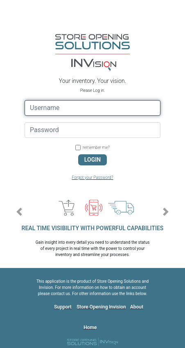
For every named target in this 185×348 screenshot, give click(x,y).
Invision (117, 307)
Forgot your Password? (92, 177)
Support (63, 307)
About (136, 307)
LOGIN (92, 159)
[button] (19, 211)
